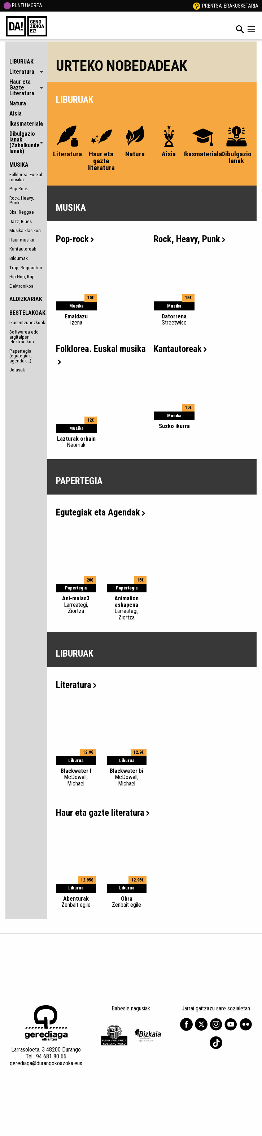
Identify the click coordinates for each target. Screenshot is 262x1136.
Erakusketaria (241, 6)
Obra (127, 901)
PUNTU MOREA (23, 5)
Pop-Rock (18, 188)
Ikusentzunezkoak (26, 322)
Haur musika (21, 240)
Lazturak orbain (76, 441)
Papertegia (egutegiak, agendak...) (20, 356)
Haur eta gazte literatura (102, 813)
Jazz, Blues (20, 221)
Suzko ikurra (174, 426)
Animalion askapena (127, 608)
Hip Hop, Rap (22, 276)
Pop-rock (75, 239)
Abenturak (76, 901)
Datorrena (174, 319)
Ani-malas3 (76, 604)
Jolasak (17, 370)
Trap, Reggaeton (25, 267)
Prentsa (212, 6)
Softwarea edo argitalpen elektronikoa (24, 336)
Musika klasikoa (25, 230)
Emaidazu (76, 319)
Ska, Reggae (21, 212)
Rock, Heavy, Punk (21, 200)
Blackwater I (76, 777)
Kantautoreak (22, 249)
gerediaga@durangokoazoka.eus (46, 1063)
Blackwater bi (127, 777)
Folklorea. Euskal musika (25, 176)
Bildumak (18, 258)
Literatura (76, 685)
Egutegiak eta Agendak (100, 512)
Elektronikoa (21, 286)
